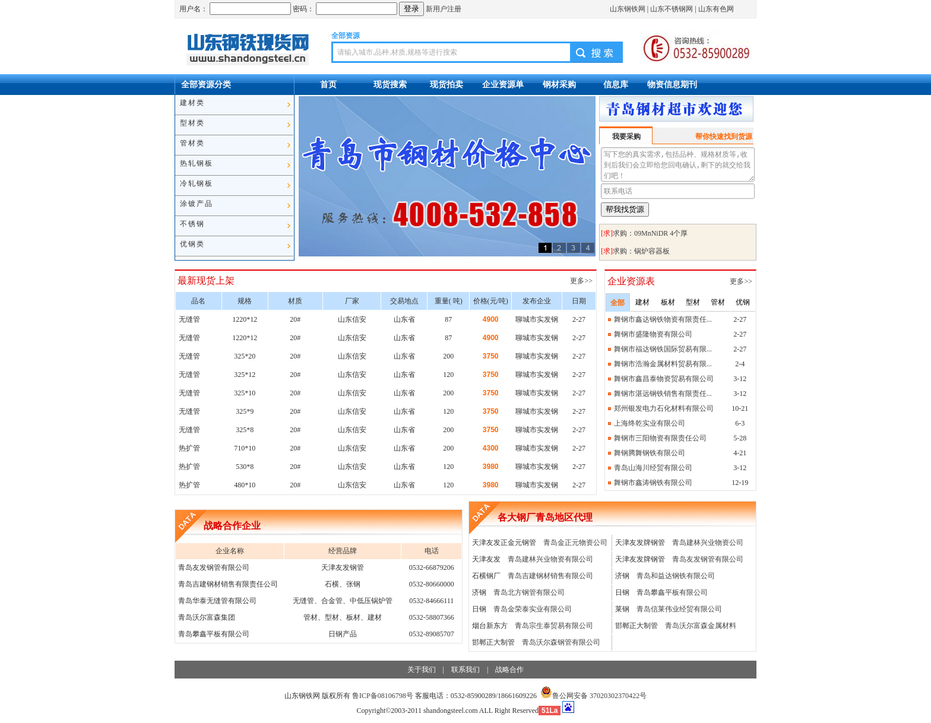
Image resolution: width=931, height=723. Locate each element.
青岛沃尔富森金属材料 (700, 625)
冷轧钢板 (196, 183)
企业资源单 (503, 84)
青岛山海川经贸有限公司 (653, 468)
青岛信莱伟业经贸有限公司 (679, 609)
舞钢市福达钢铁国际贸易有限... (663, 349)
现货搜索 (390, 84)
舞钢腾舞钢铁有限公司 (649, 453)
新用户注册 (443, 9)
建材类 (192, 103)
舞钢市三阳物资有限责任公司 (660, 438)
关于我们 (421, 669)
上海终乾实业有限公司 (649, 423)
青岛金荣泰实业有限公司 (532, 609)
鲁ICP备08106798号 (382, 696)
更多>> (582, 281)
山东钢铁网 (627, 9)
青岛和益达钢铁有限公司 (675, 576)
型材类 (192, 123)
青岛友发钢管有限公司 (707, 559)
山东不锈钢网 (671, 9)
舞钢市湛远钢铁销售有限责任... (663, 393)
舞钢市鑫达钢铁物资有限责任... (663, 319)
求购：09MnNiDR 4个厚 (650, 233)
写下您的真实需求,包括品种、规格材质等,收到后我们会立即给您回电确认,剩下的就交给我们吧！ (678, 164)
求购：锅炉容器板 (641, 251)
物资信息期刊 (672, 84)
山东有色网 (716, 9)
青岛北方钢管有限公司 (529, 592)
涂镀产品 (196, 203)
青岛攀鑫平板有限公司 (672, 592)
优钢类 (192, 244)
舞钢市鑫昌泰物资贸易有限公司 (664, 379)
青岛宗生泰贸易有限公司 (554, 625)
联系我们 (465, 669)
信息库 (615, 84)
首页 (328, 84)
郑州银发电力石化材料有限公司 (664, 408)
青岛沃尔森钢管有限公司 (561, 642)
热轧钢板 (196, 163)
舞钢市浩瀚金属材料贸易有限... (663, 364)
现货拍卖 (446, 84)
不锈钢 (192, 224)
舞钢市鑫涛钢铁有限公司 (653, 482)
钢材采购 (559, 84)
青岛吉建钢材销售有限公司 (550, 576)
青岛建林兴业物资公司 (707, 542)
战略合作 (509, 669)
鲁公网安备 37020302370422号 (593, 696)
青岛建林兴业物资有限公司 (550, 559)
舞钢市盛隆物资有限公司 (653, 334)
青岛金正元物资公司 (575, 542)
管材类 (192, 143)
